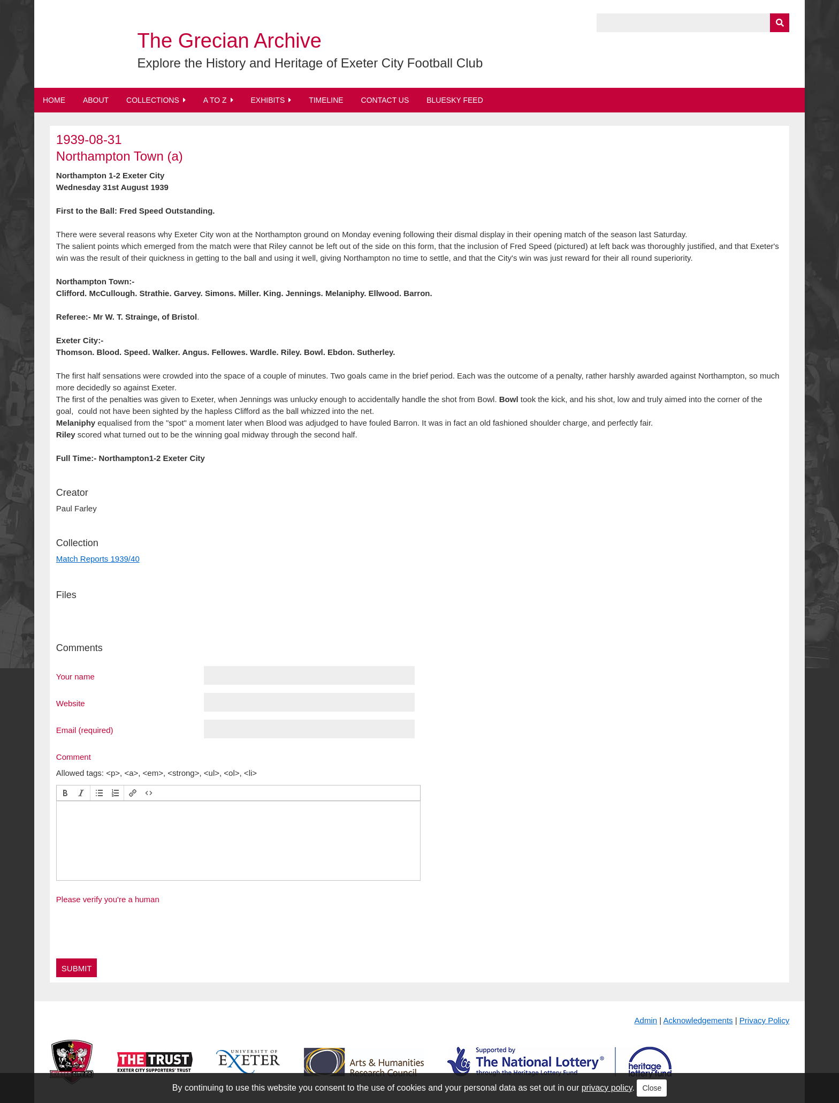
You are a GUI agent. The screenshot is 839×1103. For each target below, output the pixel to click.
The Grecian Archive (230, 40)
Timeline (326, 100)
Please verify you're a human (107, 899)
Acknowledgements (698, 1020)
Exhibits (267, 100)
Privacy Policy (764, 1020)
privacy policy (607, 1087)
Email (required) (84, 730)
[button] (65, 793)
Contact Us (385, 100)
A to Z (215, 100)
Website (70, 703)
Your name (75, 676)
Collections (152, 100)
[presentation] (65, 793)
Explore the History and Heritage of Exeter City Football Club (310, 63)
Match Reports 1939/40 (98, 558)
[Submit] (779, 22)
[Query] (693, 22)
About (96, 100)
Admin (646, 1020)
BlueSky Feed (454, 100)
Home (54, 100)
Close (651, 1088)
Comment (73, 756)
